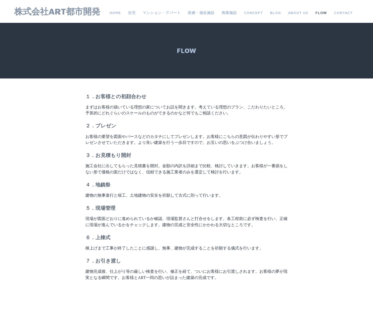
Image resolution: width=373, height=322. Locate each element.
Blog (275, 13)
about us (298, 13)
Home (115, 13)
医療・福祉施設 (201, 13)
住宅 (132, 13)
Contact (343, 13)
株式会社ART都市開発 (57, 11)
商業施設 (229, 13)
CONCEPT (253, 13)
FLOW (321, 13)
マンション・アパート (162, 13)
